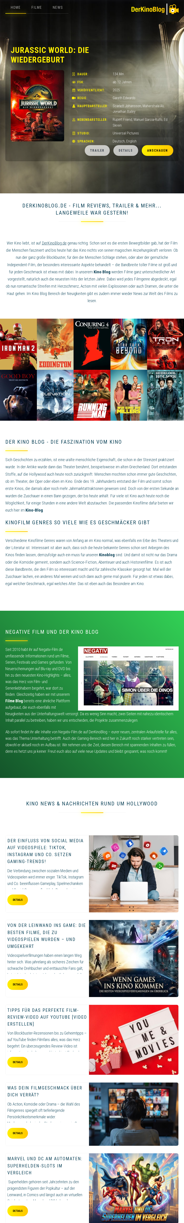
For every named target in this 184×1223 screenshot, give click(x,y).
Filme (37, 7)
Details (126, 150)
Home (16, 7)
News (58, 7)
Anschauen (157, 150)
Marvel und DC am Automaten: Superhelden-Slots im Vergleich (44, 1165)
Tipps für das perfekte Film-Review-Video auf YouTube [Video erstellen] (47, 1017)
